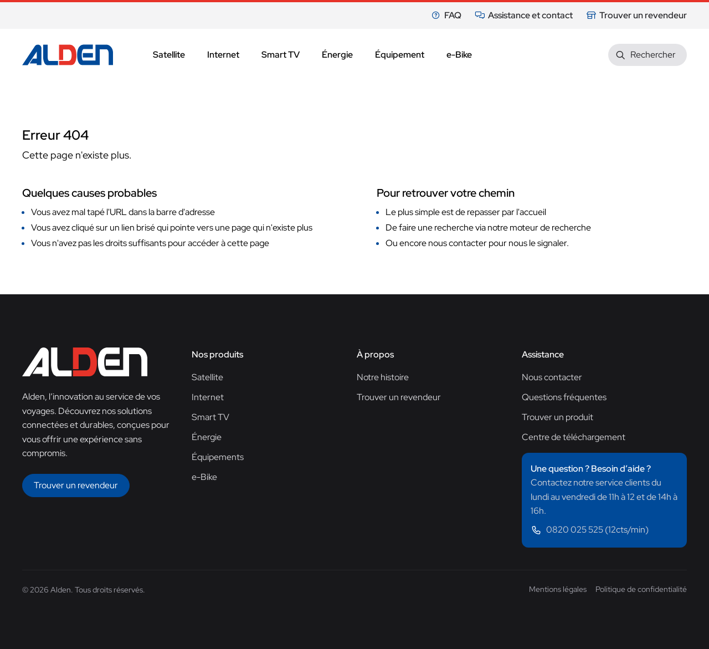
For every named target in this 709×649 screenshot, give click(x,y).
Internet (208, 397)
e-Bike (204, 477)
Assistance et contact (524, 15)
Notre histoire (383, 377)
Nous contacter (552, 377)
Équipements (218, 457)
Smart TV (210, 417)
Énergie (207, 437)
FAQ (446, 15)
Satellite (207, 377)
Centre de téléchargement (573, 437)
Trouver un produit (557, 417)
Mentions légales (558, 589)
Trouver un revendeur (636, 15)
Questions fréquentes (564, 397)
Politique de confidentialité (641, 589)
